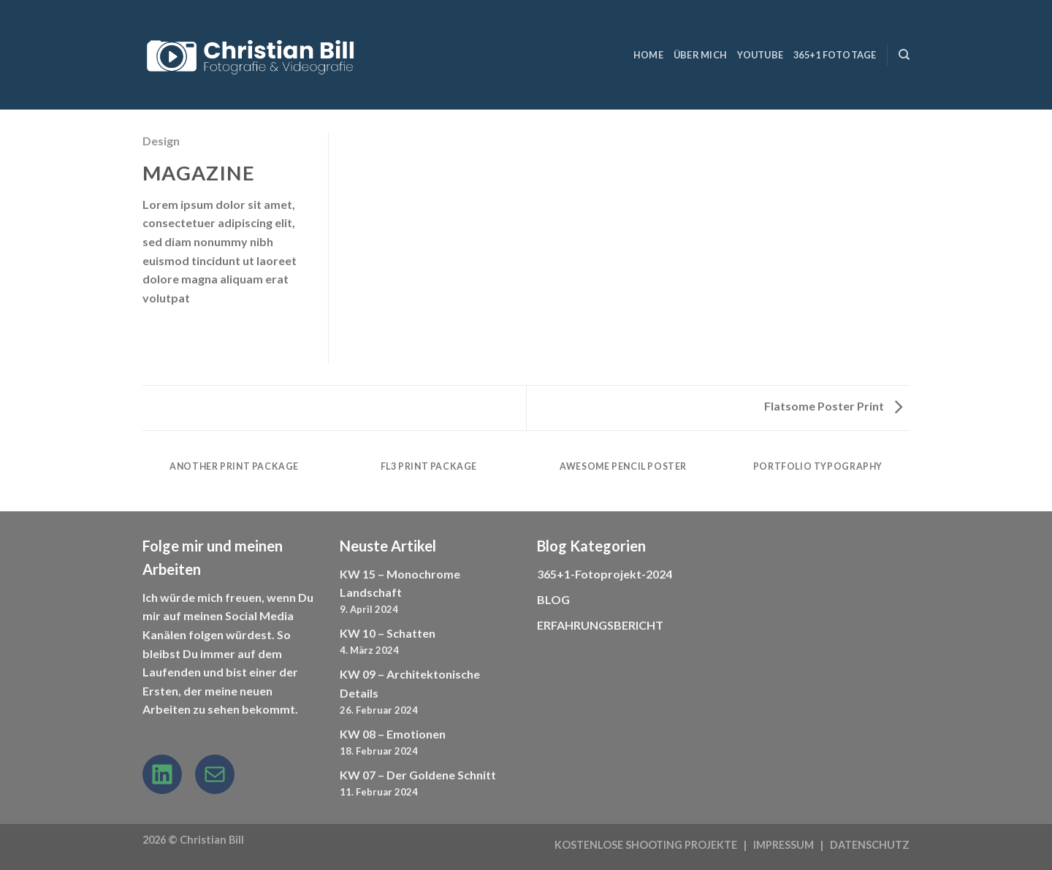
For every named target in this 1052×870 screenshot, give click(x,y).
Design (161, 141)
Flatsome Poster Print (833, 406)
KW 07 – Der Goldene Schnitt (418, 775)
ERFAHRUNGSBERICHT (600, 625)
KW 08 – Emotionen (393, 734)
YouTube (760, 55)
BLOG (553, 599)
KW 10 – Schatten (387, 633)
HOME (648, 55)
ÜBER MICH (700, 55)
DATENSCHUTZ (870, 845)
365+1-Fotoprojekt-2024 (604, 574)
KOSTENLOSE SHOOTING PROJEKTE (645, 845)
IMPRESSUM (783, 845)
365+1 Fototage (835, 55)
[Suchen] (904, 55)
